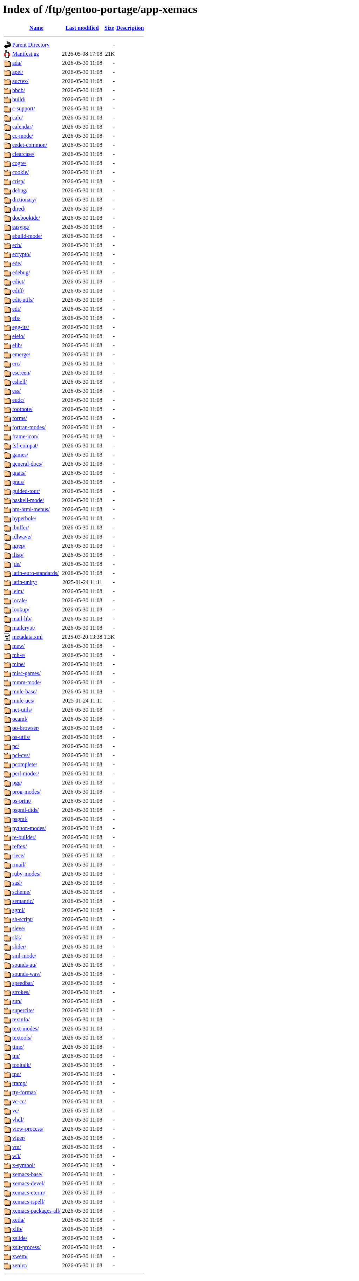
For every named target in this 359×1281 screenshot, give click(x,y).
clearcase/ (23, 154)
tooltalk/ (21, 1065)
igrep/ (18, 546)
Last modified (82, 28)
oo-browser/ (25, 728)
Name (36, 28)
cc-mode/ (22, 136)
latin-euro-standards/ (35, 573)
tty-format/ (24, 1092)
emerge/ (21, 354)
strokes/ (21, 992)
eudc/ (18, 400)
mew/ (18, 646)
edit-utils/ (23, 300)
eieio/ (18, 336)
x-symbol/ (23, 1165)
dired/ (18, 209)
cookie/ (20, 172)
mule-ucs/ (23, 701)
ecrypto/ (21, 254)
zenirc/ (20, 1265)
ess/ (16, 391)
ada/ (17, 63)
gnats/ (19, 473)
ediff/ (18, 291)
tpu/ (16, 1074)
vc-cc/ (19, 1101)
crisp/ (18, 181)
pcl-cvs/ (21, 755)
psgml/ (20, 819)
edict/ (18, 282)
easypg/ (20, 227)
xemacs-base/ (27, 1174)
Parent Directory (30, 45)
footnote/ (22, 409)
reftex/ (19, 846)
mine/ (18, 664)
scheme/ (21, 892)
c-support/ (23, 108)
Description (130, 28)
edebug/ (21, 272)
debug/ (20, 190)
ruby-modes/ (26, 874)
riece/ (18, 855)
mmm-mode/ (26, 682)
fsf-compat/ (25, 445)
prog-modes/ (26, 792)
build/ (18, 99)
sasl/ (17, 883)
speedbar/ (23, 983)
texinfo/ (21, 1019)
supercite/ (23, 1010)
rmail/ (19, 865)
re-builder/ (24, 837)
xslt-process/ (26, 1247)
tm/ (16, 1056)
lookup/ (20, 609)
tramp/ (19, 1083)
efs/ (16, 318)
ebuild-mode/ (27, 236)
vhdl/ (18, 1120)
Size (109, 28)
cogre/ (19, 163)
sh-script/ (22, 919)
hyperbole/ (24, 518)
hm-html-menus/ (31, 509)
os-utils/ (21, 737)
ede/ (17, 263)
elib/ (17, 345)
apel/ (17, 72)
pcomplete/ (24, 764)
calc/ (17, 118)
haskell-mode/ (28, 500)
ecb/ (17, 245)
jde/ (16, 564)
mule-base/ (24, 691)
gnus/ (18, 482)
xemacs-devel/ (28, 1183)
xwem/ (20, 1256)
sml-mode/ (24, 956)
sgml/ (18, 910)
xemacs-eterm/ (28, 1193)
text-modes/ (25, 1029)
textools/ (22, 1038)
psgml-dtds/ (25, 810)
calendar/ (22, 127)
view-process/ (27, 1129)
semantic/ (23, 901)
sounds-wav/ (26, 974)
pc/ (15, 746)
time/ (18, 1047)
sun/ (17, 1001)
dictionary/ (24, 200)
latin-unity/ (24, 582)
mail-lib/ (22, 619)
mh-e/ (18, 655)
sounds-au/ (24, 965)
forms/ (19, 418)
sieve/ (18, 928)
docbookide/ (26, 218)
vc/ (15, 1111)
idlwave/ (22, 537)
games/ (20, 455)
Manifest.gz (25, 54)
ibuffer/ (20, 527)
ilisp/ (17, 555)
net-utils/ (22, 710)
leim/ (18, 591)
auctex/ (20, 81)
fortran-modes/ (29, 427)
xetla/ (18, 1220)
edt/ (16, 309)
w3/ (16, 1156)
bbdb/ (18, 90)
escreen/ (21, 373)
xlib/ (17, 1229)
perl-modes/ (25, 773)
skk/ (17, 937)
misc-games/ (26, 673)
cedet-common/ (29, 145)
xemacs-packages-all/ (36, 1211)
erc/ (16, 364)
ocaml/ (20, 719)
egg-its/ (20, 327)
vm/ (16, 1147)
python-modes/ (29, 828)
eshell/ (19, 382)
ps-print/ (21, 801)
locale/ (19, 600)
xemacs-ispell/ (28, 1202)
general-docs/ (27, 464)
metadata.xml (27, 637)
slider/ (19, 947)
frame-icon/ (25, 436)
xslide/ (19, 1238)
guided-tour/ (26, 491)
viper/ (18, 1138)
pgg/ (17, 783)
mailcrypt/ (23, 628)
